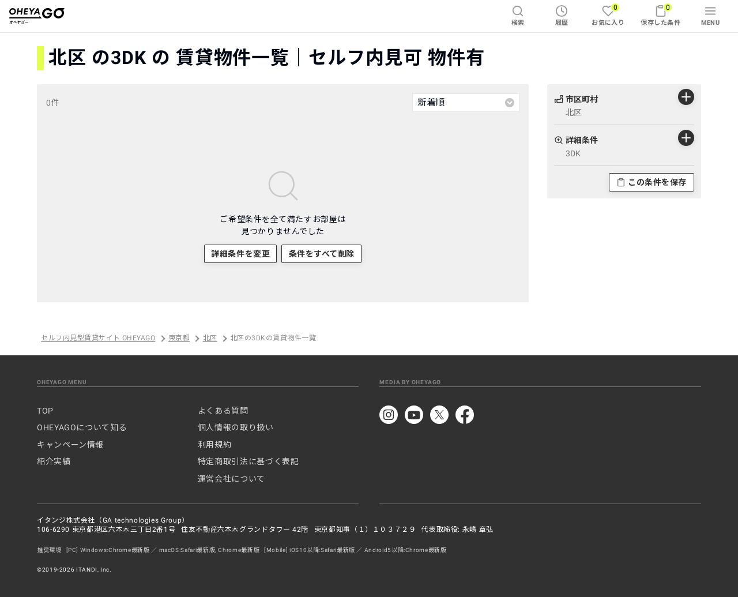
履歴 (561, 16)
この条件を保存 (651, 182)
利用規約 (215, 444)
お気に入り (608, 15)
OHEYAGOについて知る (82, 427)
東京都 (179, 339)
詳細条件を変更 (240, 253)
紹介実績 (54, 461)
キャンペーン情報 (70, 444)
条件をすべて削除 (322, 253)
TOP (45, 410)
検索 (518, 16)
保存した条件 (660, 15)
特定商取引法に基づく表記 (248, 461)
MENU (710, 16)
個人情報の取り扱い (236, 427)
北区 (210, 339)
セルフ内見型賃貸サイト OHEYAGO (98, 339)
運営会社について (231, 478)
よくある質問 (223, 410)
